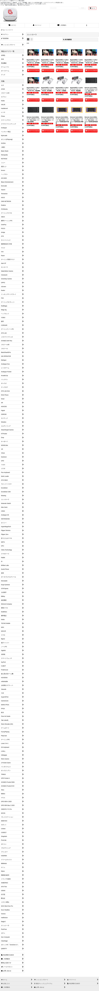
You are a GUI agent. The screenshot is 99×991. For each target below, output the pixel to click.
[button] (86, 25)
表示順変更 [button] (67, 39)
